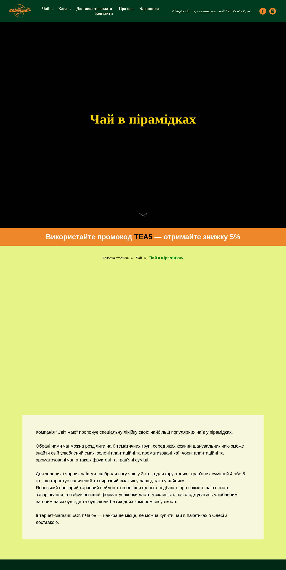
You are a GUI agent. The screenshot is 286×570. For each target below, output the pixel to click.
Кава (63, 8)
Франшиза (149, 8)
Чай (46, 8)
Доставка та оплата (94, 8)
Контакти (104, 13)
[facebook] (262, 11)
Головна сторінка (115, 258)
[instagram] (272, 11)
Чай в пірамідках (166, 258)
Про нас (126, 8)
